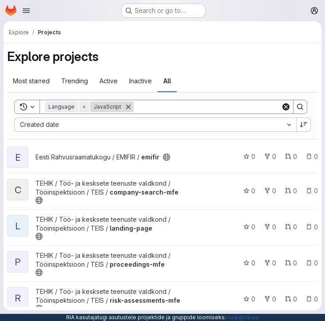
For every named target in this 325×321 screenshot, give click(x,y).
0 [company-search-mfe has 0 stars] (249, 191)
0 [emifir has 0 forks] (270, 156)
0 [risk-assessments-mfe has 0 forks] (270, 299)
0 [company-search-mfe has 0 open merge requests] (291, 191)
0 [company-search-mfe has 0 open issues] (312, 191)
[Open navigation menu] (26, 11)
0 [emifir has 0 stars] (249, 156)
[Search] (207, 107)
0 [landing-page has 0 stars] (249, 227)
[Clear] (286, 107)
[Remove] (128, 107)
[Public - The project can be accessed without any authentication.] (166, 157)
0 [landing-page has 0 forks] (270, 227)
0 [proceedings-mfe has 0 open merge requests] (291, 263)
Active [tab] (108, 81)
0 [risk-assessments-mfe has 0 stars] (249, 299)
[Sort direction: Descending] (304, 125)
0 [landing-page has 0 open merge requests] (291, 227)
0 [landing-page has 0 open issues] (312, 227)
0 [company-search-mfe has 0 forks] (270, 191)
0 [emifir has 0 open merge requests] (291, 156)
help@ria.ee (243, 317)
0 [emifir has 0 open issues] (312, 156)
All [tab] (167, 81)
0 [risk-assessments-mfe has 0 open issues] (312, 299)
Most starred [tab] (31, 81)
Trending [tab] (74, 81)
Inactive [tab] (140, 81)
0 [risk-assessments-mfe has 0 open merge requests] (291, 299)
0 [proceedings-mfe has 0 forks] (270, 263)
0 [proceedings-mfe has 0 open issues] (312, 263)
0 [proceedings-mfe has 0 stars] (249, 263)
